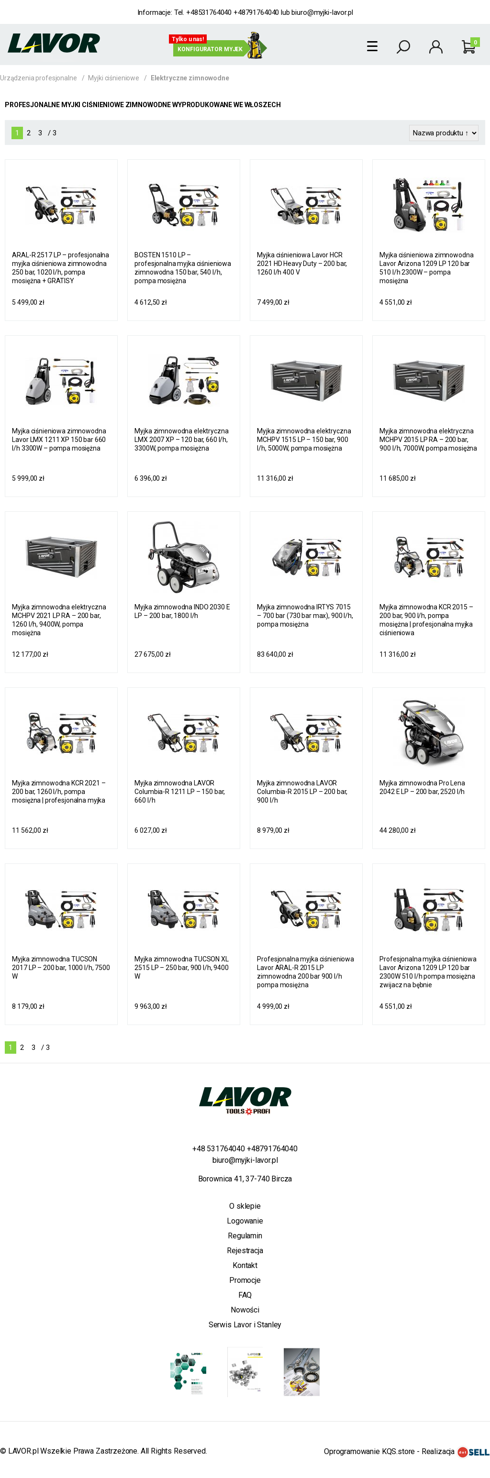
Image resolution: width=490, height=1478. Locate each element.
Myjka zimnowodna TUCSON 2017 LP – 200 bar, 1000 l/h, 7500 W (61, 967)
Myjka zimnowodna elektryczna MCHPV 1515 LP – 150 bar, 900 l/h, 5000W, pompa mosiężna (304, 439)
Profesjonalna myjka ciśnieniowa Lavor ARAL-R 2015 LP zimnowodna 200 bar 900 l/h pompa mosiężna (305, 972)
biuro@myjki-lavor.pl (322, 12)
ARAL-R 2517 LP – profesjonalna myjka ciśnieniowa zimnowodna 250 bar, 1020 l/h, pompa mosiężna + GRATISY (60, 268)
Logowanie (245, 1220)
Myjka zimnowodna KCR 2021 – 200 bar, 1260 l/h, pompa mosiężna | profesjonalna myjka (58, 791)
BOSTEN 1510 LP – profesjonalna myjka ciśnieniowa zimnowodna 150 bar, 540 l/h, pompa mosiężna (182, 268)
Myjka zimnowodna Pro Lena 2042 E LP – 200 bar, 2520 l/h (422, 787)
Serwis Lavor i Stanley (245, 1324)
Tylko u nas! (188, 39)
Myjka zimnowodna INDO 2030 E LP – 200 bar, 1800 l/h (182, 611)
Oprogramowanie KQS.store (369, 1451)
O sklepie (245, 1206)
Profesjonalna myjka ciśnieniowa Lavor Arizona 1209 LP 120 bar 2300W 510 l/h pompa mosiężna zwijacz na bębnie (428, 972)
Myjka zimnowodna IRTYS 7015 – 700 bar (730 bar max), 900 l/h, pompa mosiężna (305, 615)
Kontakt (245, 1265)
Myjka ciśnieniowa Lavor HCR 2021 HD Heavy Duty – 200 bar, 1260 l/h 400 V (302, 263)
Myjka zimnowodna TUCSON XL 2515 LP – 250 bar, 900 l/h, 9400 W (181, 967)
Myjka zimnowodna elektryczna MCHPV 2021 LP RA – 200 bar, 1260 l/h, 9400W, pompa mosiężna (59, 620)
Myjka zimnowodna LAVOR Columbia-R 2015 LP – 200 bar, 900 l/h (302, 791)
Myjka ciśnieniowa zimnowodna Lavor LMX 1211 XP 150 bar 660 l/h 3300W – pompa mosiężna (59, 439)
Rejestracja (245, 1250)
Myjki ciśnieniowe (113, 78)
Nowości (245, 1309)
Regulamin (245, 1235)
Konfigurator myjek (210, 49)
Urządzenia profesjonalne (38, 78)
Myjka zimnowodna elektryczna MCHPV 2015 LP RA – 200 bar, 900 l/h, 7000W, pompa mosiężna (428, 439)
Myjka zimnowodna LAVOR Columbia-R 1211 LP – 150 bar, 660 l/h (179, 791)
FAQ (245, 1295)
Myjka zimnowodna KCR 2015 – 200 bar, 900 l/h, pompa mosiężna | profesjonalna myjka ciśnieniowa (426, 620)
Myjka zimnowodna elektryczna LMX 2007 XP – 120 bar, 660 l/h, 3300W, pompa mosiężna (181, 439)
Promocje (245, 1280)
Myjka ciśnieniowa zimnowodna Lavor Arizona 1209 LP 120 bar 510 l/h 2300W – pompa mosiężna (426, 268)
